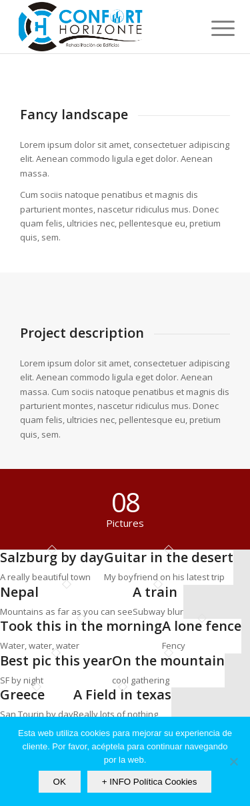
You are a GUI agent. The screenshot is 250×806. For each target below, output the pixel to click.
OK (59, 782)
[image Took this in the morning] (81, 636)
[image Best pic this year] (56, 670)
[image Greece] (36, 704)
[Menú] (212, 28)
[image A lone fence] (201, 636)
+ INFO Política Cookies (149, 782)
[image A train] (158, 602)
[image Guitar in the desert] (168, 567)
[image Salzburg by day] (52, 567)
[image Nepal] (66, 602)
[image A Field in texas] (122, 704)
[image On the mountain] (168, 670)
